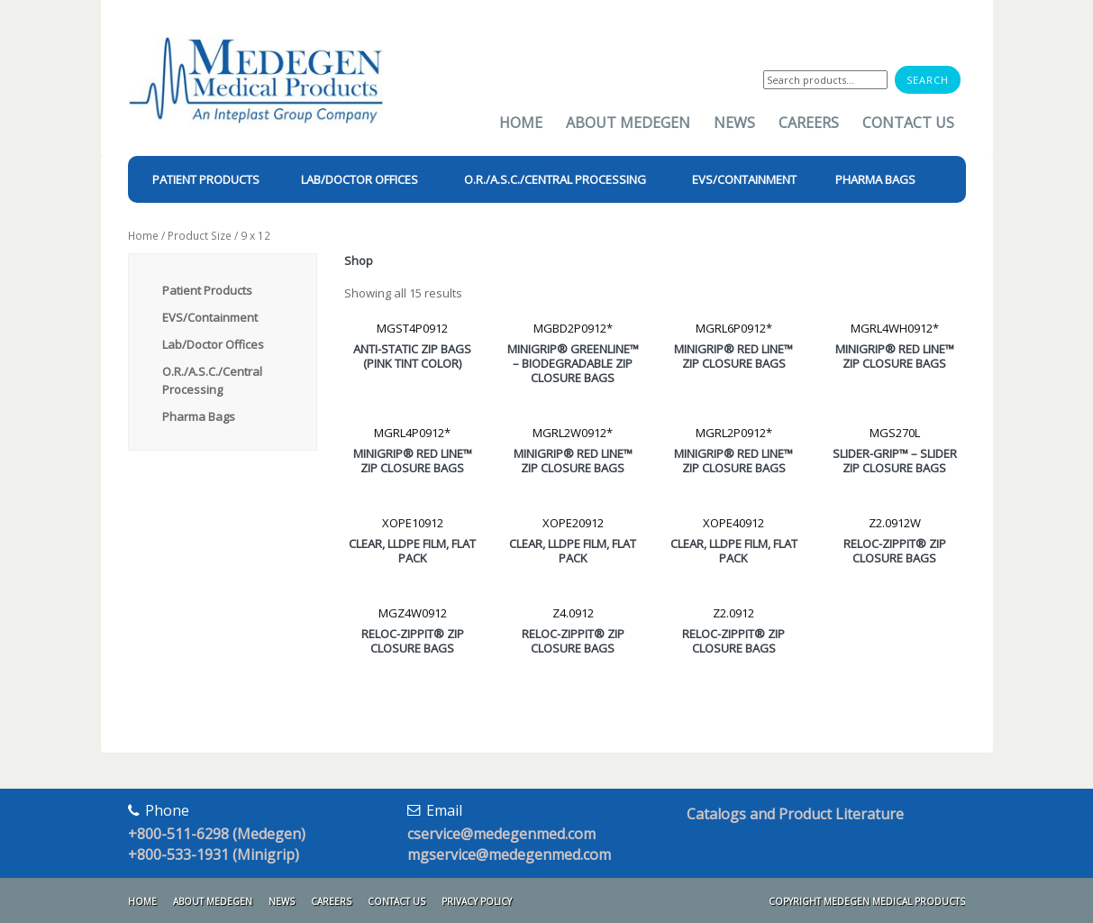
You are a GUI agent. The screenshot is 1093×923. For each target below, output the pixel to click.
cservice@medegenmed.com (501, 834)
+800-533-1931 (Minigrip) (213, 854)
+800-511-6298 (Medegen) (216, 834)
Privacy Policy (477, 901)
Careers (809, 123)
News (734, 123)
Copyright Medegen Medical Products (867, 901)
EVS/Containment (210, 317)
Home (520, 123)
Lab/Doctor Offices (213, 344)
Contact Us (908, 123)
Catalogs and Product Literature (795, 814)
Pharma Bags (198, 416)
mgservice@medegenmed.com (509, 854)
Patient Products (207, 290)
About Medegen (628, 123)
